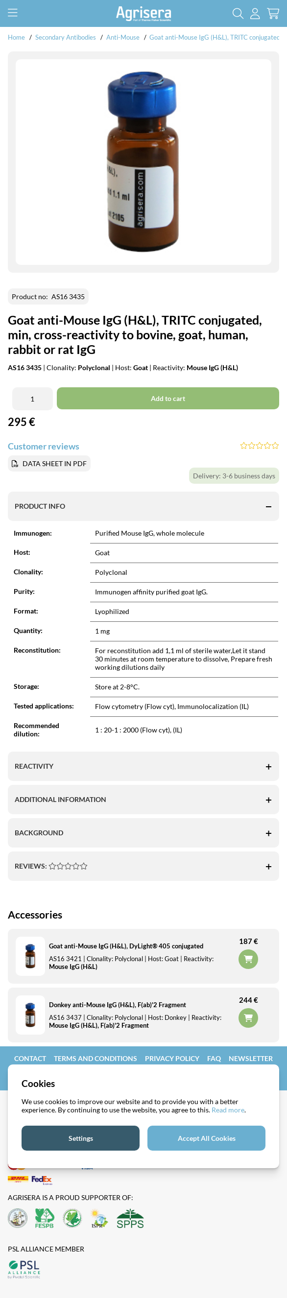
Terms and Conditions (95, 1058)
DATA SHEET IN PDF (55, 463)
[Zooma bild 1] (143, 162)
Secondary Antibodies (65, 37)
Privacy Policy (172, 1058)
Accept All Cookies (207, 1138)
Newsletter (251, 1058)
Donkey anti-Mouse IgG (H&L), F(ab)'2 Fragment (117, 1005)
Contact (30, 1058)
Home (16, 37)
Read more (228, 1110)
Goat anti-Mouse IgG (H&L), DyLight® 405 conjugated (126, 946)
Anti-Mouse (123, 37)
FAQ (214, 1058)
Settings (81, 1138)
